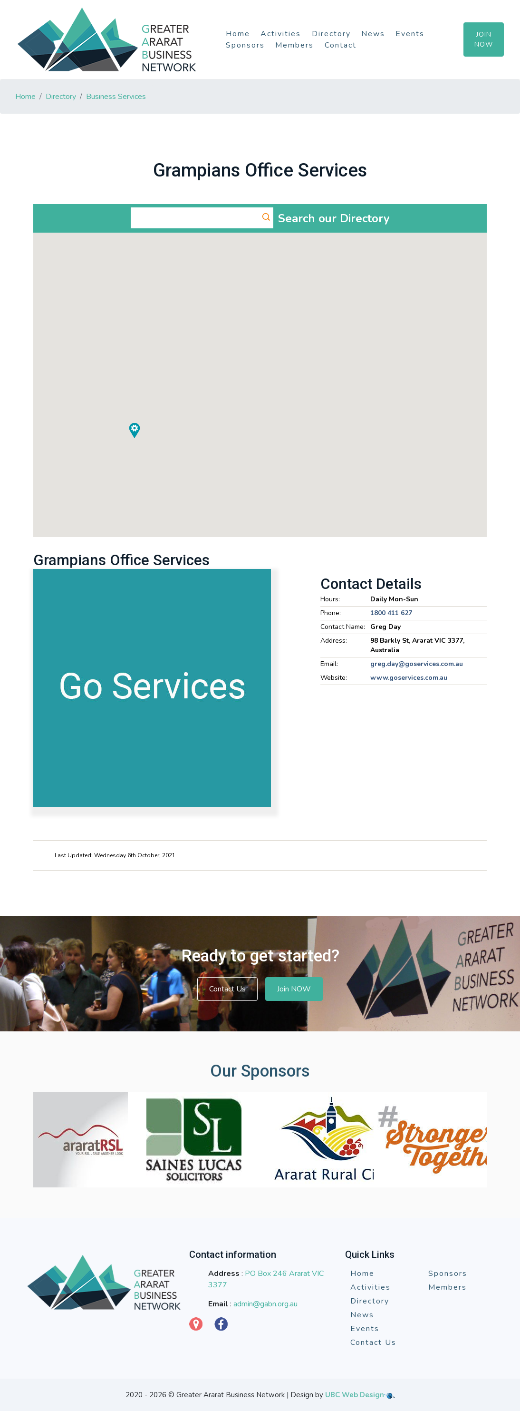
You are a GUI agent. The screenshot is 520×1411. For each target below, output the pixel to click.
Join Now (483, 39)
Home (238, 34)
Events (409, 34)
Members (294, 45)
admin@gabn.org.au (265, 1304)
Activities (280, 34)
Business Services (116, 96)
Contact (340, 45)
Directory (331, 34)
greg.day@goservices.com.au (416, 663)
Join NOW (294, 989)
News (373, 34)
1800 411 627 (391, 612)
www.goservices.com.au (408, 677)
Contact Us (227, 989)
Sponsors (245, 45)
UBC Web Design (354, 1395)
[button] (385, 323)
